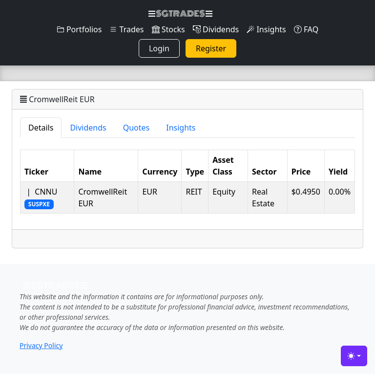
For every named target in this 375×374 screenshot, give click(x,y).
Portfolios (79, 29)
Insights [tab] (180, 127)
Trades (126, 29)
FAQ (306, 29)
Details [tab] (40, 127)
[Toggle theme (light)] (354, 356)
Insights (266, 29)
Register (211, 48)
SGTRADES (180, 14)
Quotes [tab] (136, 127)
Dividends (216, 29)
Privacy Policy (41, 345)
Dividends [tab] (88, 127)
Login (159, 48)
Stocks (168, 29)
